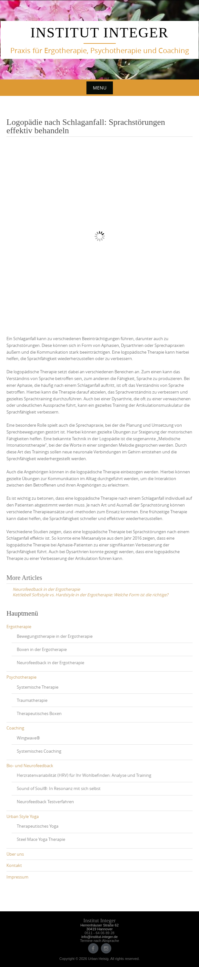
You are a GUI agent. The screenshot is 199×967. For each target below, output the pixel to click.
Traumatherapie (32, 700)
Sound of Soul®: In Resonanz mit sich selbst (59, 788)
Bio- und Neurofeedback (29, 765)
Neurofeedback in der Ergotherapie (50, 662)
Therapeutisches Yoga (37, 826)
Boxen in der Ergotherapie (42, 649)
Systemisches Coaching (39, 751)
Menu (99, 88)
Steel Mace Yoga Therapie (41, 839)
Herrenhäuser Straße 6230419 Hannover (99, 927)
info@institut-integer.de (99, 937)
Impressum (17, 877)
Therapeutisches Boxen (39, 713)
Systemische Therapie (37, 687)
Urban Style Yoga (22, 816)
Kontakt (14, 865)
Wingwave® (28, 738)
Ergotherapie (18, 626)
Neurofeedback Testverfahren (45, 801)
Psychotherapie (21, 677)
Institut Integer (99, 33)
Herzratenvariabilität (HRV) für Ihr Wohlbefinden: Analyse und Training (84, 775)
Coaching (15, 728)
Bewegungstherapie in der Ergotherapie (55, 636)
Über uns (15, 854)
